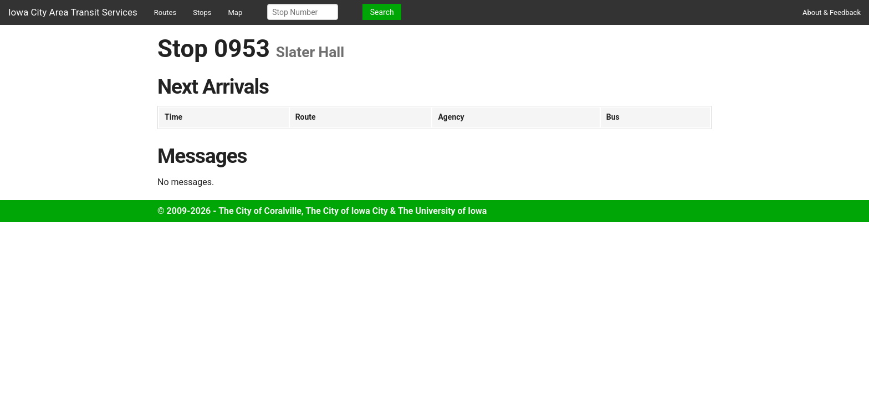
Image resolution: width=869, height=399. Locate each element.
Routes (165, 12)
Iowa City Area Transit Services (72, 12)
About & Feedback (831, 12)
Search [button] (382, 12)
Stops (202, 12)
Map (235, 12)
